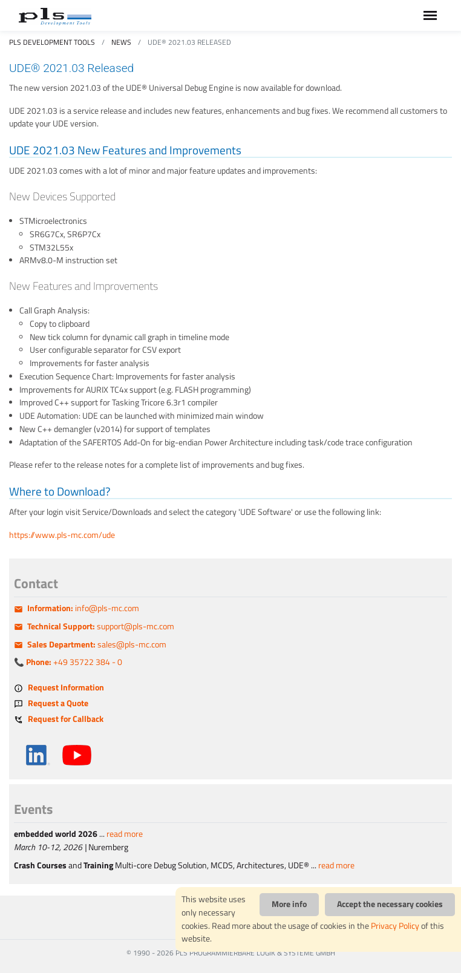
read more (124, 834)
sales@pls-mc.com (96, 644)
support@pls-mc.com (100, 626)
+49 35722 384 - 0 (74, 662)
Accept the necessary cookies (390, 904)
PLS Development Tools (52, 42)
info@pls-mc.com (83, 608)
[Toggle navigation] (430, 15)
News (121, 42)
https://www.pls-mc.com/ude (62, 535)
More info (289, 904)
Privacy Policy (395, 926)
